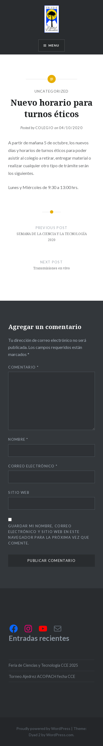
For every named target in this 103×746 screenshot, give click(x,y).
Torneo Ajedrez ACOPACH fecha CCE (42, 676)
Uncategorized (52, 91)
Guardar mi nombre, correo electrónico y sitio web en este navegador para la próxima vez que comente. (48, 534)
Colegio (44, 128)
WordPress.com (59, 734)
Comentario (23, 367)
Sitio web (18, 492)
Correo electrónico (32, 466)
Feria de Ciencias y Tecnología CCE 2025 (43, 665)
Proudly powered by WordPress (43, 728)
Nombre (18, 439)
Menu (54, 45)
